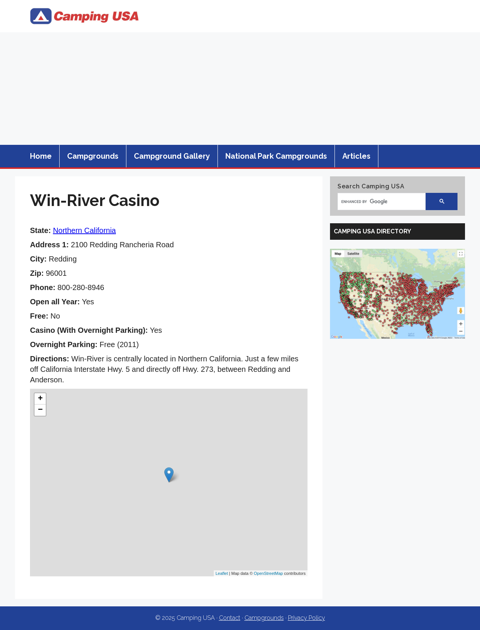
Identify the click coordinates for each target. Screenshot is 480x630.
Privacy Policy (306, 617)
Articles (356, 156)
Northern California (84, 230)
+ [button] (40, 398)
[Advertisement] (240, 88)
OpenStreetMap (268, 573)
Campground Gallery (172, 156)
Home (41, 156)
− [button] (40, 410)
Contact (229, 617)
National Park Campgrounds (276, 156)
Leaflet (222, 573)
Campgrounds (92, 156)
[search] (377, 201)
